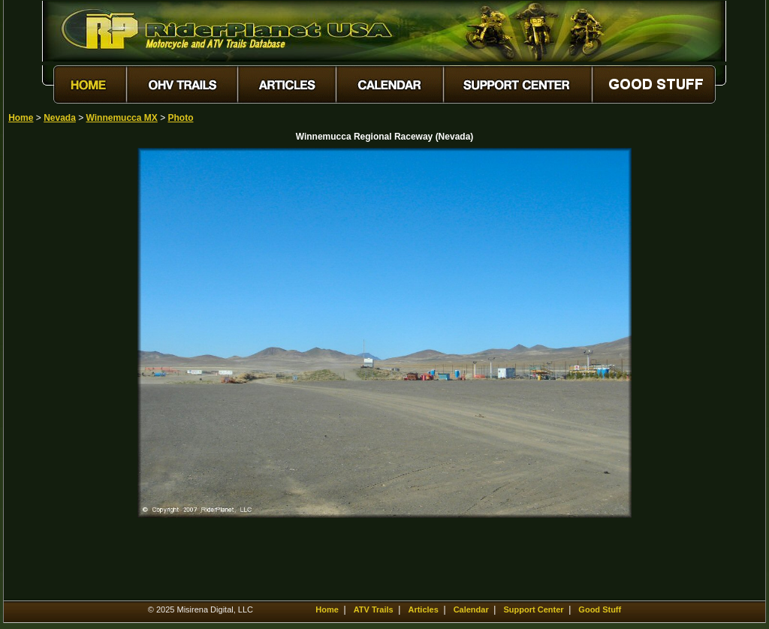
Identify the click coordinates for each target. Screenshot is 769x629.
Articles (423, 609)
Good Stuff (599, 609)
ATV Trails (374, 609)
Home (20, 118)
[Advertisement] (61, 373)
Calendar (471, 609)
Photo (180, 118)
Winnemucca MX (122, 118)
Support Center (534, 609)
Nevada (60, 118)
